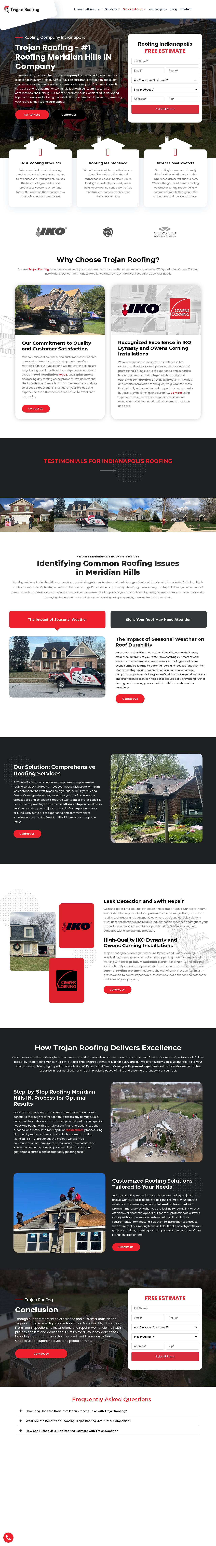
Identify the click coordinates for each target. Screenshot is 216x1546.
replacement (75, 1130)
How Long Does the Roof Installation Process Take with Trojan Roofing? (76, 1411)
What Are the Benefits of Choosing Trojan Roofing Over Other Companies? (78, 1421)
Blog (174, 9)
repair (63, 375)
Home (78, 9)
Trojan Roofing (39, 269)
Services (111, 9)
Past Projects (157, 9)
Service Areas (133, 9)
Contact (186, 9)
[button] (108, 1410)
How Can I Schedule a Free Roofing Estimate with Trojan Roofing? (72, 1431)
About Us (92, 9)
